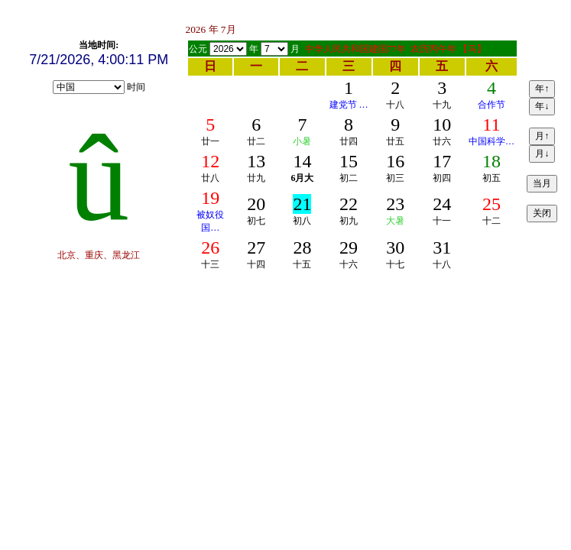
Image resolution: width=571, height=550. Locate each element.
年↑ (542, 88)
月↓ (542, 153)
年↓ (542, 106)
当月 (542, 183)
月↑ (542, 136)
